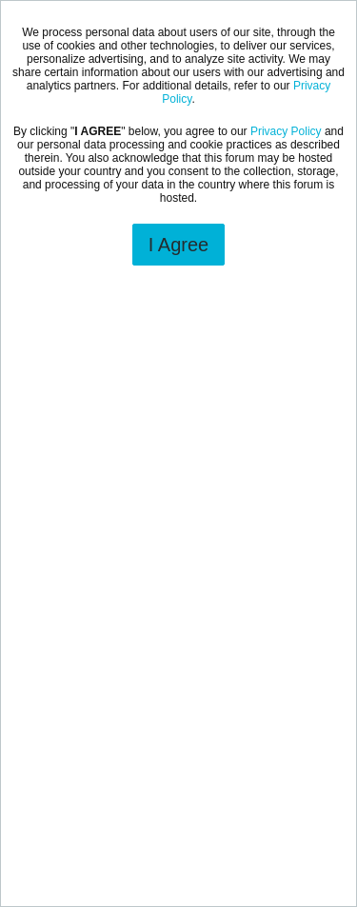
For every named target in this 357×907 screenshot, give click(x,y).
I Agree (178, 244)
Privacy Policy (286, 131)
